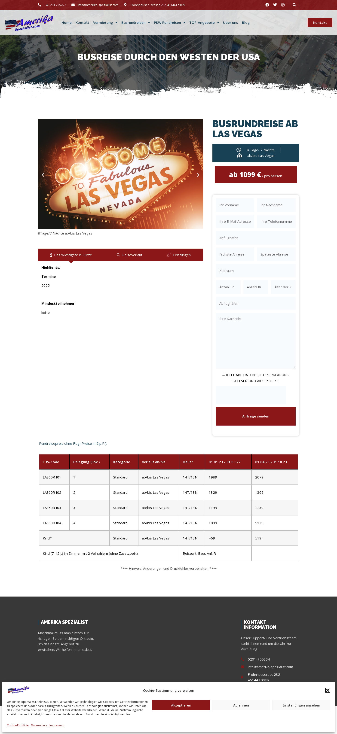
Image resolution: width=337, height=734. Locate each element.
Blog (246, 22)
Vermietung (105, 22)
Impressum (56, 725)
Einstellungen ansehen (301, 705)
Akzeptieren (181, 705)
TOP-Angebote (204, 22)
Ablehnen (241, 705)
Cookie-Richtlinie (18, 725)
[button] (327, 690)
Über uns (230, 22)
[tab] (71, 255)
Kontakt (82, 22)
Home (66, 22)
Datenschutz (39, 725)
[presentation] (251, 396)
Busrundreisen (135, 22)
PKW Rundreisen (169, 22)
